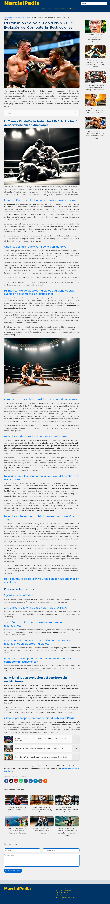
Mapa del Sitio (60, 900)
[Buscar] (105, 3)
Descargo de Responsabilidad (65, 897)
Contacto (70, 9)
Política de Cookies (62, 893)
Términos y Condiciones (63, 890)
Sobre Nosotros (59, 9)
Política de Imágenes (62, 895)
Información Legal (61, 888)
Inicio (37, 9)
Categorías (46, 9)
